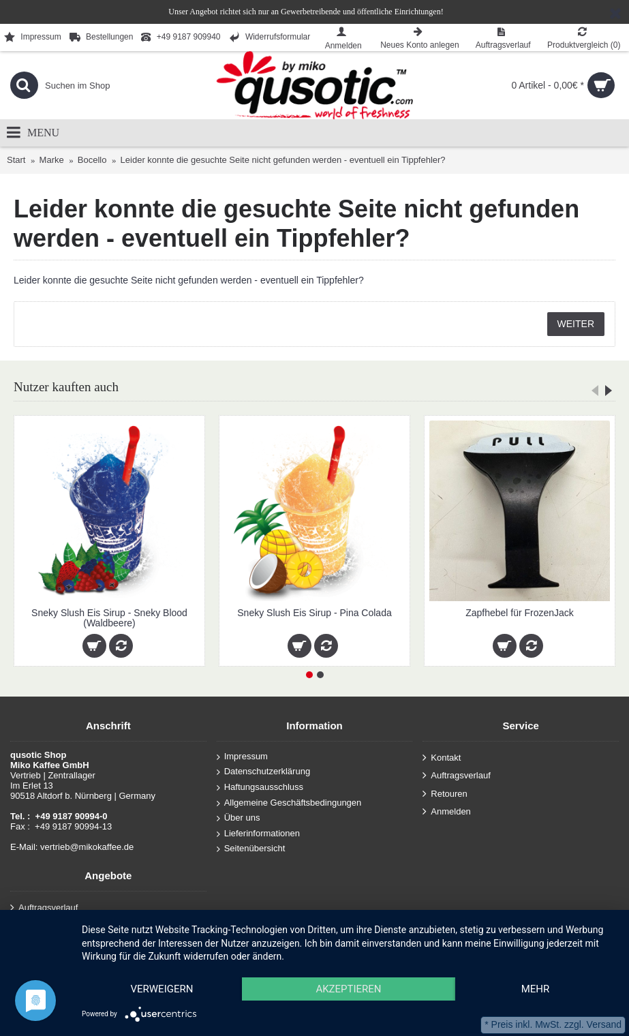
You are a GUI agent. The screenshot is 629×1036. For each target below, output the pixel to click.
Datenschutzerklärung (263, 772)
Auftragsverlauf (456, 776)
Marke (52, 160)
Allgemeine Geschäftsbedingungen (289, 802)
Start (16, 160)
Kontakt (442, 757)
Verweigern (161, 989)
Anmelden (447, 812)
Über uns (238, 818)
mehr (535, 989)
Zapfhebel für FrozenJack (519, 612)
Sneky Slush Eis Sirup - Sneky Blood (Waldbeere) (109, 617)
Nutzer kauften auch (66, 387)
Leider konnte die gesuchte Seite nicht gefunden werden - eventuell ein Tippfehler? (283, 160)
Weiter (575, 323)
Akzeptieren (348, 989)
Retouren (445, 793)
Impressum (242, 756)
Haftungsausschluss (260, 787)
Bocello (92, 160)
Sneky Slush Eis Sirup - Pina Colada (314, 612)
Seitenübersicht (251, 849)
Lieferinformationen (258, 833)
